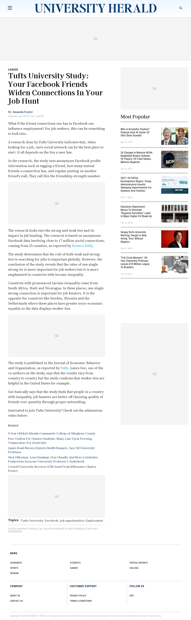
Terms (119, 616)
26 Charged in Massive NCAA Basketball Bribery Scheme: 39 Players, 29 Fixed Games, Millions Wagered (136, 157)
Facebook (51, 520)
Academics (16, 562)
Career (13, 69)
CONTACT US (16, 600)
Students (75, 562)
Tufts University (32, 520)
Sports (14, 568)
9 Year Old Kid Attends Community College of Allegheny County (51, 433)
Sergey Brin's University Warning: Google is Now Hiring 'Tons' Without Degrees (134, 236)
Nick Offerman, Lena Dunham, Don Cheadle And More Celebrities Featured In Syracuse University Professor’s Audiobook (53, 459)
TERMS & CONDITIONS (81, 600)
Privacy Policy (154, 616)
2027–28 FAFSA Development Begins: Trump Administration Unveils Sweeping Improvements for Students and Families (136, 184)
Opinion (14, 573)
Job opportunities (72, 520)
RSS (132, 595)
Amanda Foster (22, 112)
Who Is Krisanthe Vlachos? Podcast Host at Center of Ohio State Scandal (135, 132)
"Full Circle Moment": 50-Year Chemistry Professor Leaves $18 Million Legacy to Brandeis (135, 262)
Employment (94, 520)
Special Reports (139, 562)
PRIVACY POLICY (78, 595)
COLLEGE (134, 568)
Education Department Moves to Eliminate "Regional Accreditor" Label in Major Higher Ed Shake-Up (136, 211)
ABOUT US (15, 595)
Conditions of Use (134, 616)
